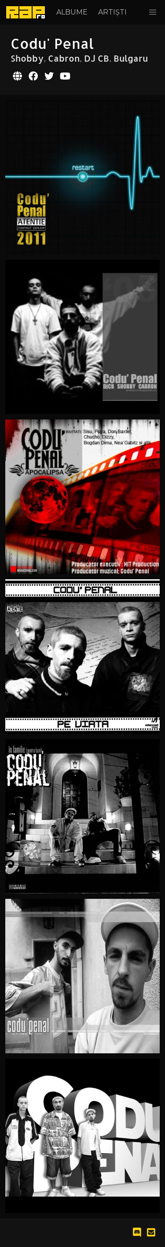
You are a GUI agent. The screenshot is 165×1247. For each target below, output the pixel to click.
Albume (72, 12)
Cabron (64, 58)
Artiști (112, 12)
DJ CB (96, 58)
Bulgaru (131, 58)
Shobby (27, 58)
